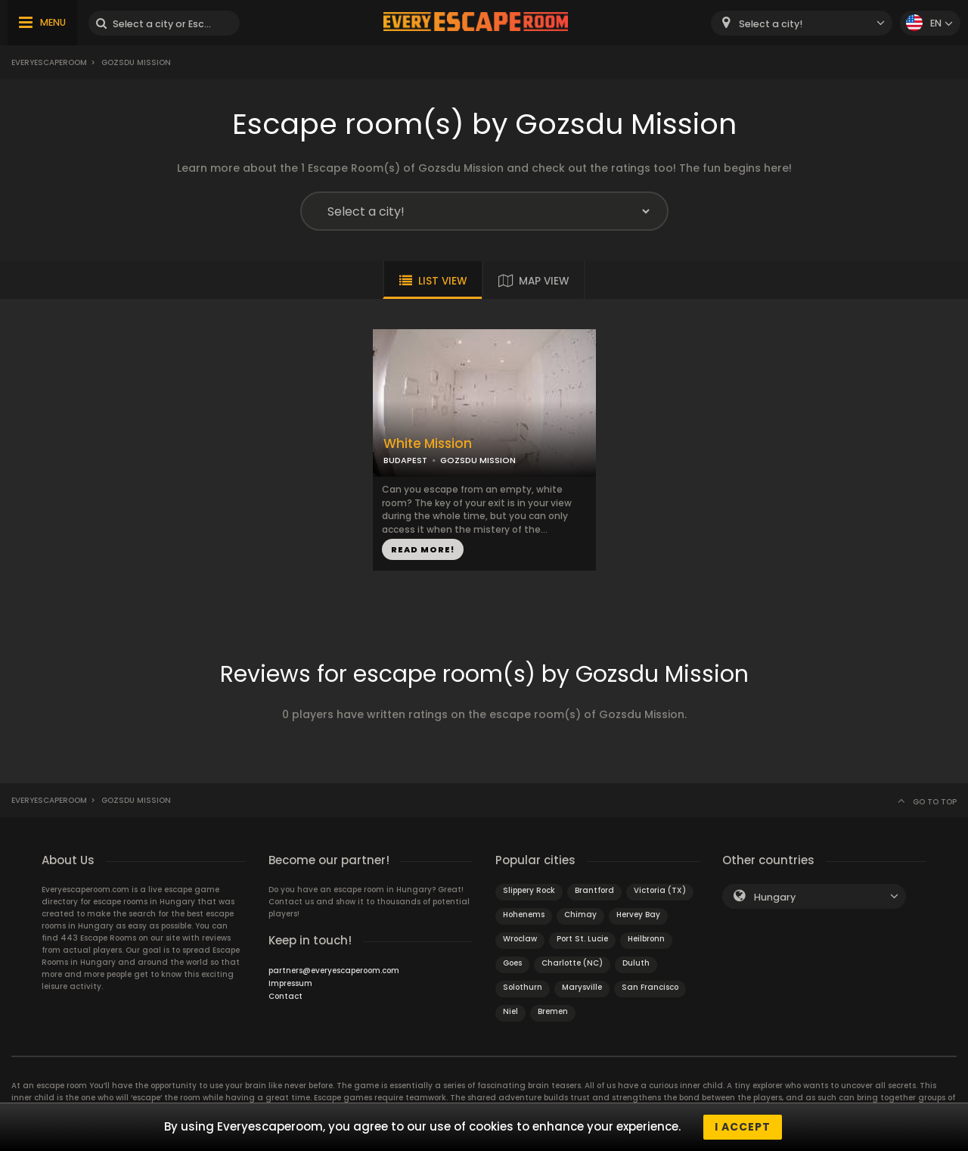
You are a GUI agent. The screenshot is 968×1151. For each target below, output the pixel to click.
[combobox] (801, 23)
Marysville (582, 987)
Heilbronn (646, 938)
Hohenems (523, 914)
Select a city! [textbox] (770, 23)
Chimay (580, 914)
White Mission (427, 444)
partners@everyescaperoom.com (333, 970)
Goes (512, 963)
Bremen (553, 1011)
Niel (510, 1011)
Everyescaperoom (49, 62)
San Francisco (650, 987)
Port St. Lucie (582, 938)
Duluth (636, 963)
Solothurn (522, 987)
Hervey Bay (638, 914)
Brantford (594, 890)
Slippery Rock (529, 890)
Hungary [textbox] (775, 897)
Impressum (290, 983)
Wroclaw (520, 938)
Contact (285, 996)
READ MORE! (423, 549)
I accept (743, 1126)
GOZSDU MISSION (478, 460)
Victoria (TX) (660, 890)
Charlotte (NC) (572, 963)
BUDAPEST (405, 460)
